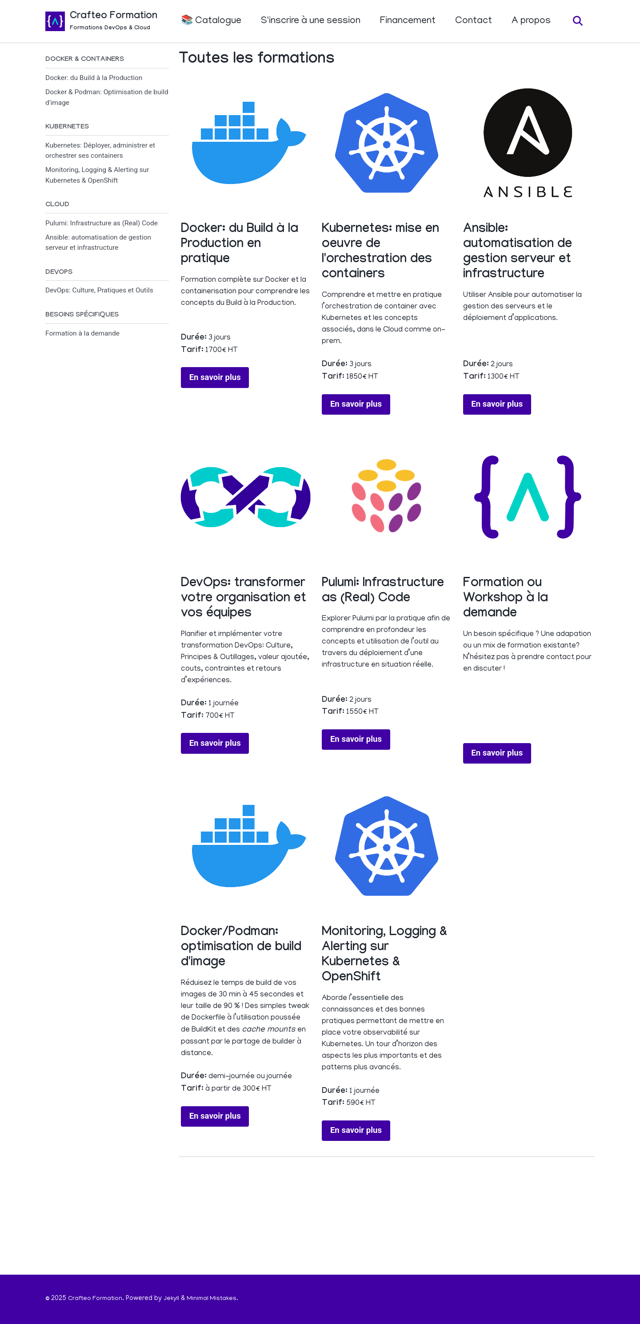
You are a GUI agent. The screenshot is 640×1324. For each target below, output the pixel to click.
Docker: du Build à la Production (93, 79)
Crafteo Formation (113, 22)
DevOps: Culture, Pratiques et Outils (99, 294)
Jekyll (174, 1299)
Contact (470, 21)
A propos (528, 21)
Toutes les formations (257, 61)
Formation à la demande (82, 338)
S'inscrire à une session (308, 21)
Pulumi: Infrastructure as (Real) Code (101, 226)
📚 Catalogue (208, 21)
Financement (405, 21)
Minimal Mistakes (217, 1299)
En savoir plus (215, 401)
